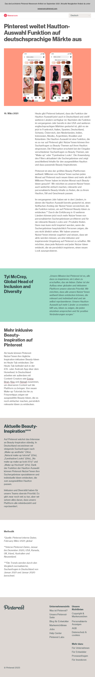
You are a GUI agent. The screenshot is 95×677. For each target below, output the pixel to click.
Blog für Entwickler (59, 621)
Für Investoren (79, 659)
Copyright (77, 613)
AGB (74, 628)
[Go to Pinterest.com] (14, 607)
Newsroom (13, 15)
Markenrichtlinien (58, 625)
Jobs (52, 629)
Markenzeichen (79, 616)
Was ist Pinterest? (58, 610)
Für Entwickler (79, 652)
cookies (76, 635)
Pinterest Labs (56, 637)
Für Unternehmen (80, 648)
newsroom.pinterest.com (47, 9)
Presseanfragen (80, 655)
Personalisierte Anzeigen (79, 623)
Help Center (55, 633)
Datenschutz (78, 632)
